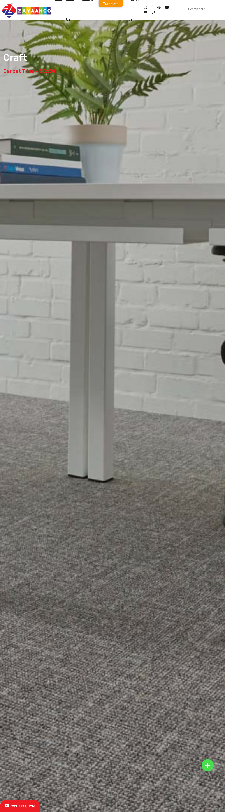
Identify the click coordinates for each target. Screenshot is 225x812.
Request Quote (20, 806)
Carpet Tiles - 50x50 (29, 71)
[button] (208, 765)
